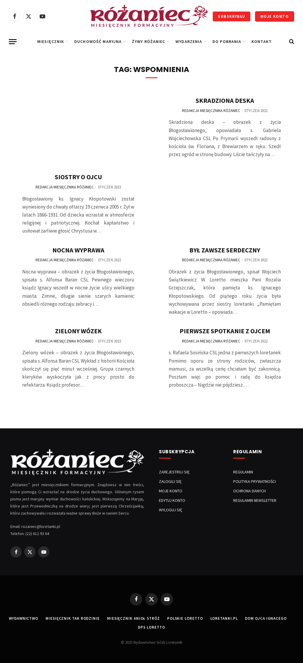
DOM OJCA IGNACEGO (265, 618)
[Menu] (13, 41)
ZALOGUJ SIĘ (170, 481)
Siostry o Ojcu (78, 177)
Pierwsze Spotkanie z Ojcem (225, 331)
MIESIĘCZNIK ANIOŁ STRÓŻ (133, 618)
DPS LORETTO (151, 627)
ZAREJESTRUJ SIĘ (174, 472)
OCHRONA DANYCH (249, 491)
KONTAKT (262, 41)
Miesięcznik (50, 41)
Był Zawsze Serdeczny (224, 250)
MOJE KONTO (274, 16)
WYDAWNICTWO (23, 618)
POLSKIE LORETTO (185, 618)
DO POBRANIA (226, 41)
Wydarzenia (188, 41)
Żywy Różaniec (148, 41)
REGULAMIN (243, 472)
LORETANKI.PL (224, 618)
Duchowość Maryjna (98, 41)
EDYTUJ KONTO (172, 500)
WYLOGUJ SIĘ (170, 510)
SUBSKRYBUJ (231, 16)
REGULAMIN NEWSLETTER (254, 500)
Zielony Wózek (78, 331)
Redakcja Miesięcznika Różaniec (65, 187)
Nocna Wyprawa (78, 250)
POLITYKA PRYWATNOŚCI (254, 481)
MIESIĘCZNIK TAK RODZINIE (73, 618)
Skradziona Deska (225, 100)
